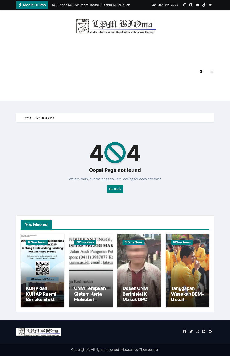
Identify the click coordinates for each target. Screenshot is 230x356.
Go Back (115, 189)
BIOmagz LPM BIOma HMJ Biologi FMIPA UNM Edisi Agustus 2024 (86, 60)
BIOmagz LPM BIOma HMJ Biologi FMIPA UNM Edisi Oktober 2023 (86, 83)
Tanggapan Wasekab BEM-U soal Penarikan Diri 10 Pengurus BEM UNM (187, 302)
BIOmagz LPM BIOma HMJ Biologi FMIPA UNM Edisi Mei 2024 (82, 71)
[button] (212, 71)
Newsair (128, 349)
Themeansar (148, 349)
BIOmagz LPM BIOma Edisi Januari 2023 (65, 95)
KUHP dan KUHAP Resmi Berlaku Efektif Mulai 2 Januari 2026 (42, 299)
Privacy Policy (43, 48)
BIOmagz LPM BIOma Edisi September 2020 (142, 95)
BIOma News (37, 242)
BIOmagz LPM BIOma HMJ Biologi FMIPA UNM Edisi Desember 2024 (119, 48)
